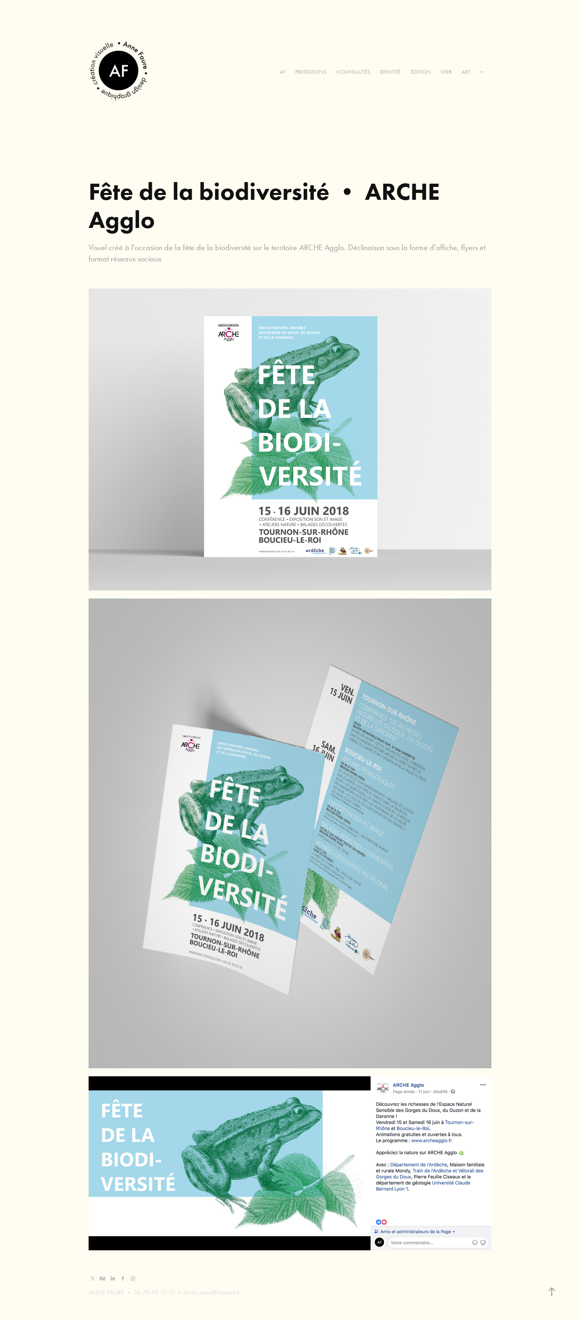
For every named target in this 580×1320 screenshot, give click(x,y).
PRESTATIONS (310, 71)
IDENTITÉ (390, 71)
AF (283, 71)
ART (466, 71)
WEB (446, 71)
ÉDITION (421, 71)
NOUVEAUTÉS (353, 71)
